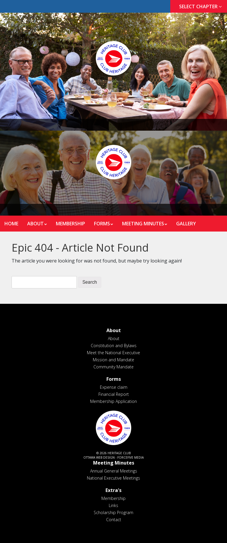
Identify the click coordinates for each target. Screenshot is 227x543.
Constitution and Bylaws (114, 345)
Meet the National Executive (113, 352)
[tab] (198, 7)
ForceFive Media (130, 457)
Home (11, 223)
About (35, 223)
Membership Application (113, 401)
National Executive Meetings (113, 478)
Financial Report (113, 394)
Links (113, 505)
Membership (70, 223)
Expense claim (113, 387)
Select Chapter (201, 6)
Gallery (186, 223)
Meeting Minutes (143, 223)
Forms (102, 223)
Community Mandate (113, 367)
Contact (113, 519)
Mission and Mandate (113, 359)
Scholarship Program (113, 512)
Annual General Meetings (113, 471)
